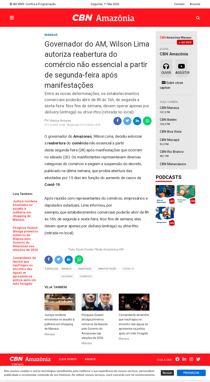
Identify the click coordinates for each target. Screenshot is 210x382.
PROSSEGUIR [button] (191, 372)
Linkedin (184, 359)
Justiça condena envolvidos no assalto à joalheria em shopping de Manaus (25, 210)
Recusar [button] (167, 372)
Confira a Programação (33, 4)
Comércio (86, 276)
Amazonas (84, 269)
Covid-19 (128, 269)
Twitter (198, 359)
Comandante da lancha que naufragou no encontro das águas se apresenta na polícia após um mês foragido (24, 271)
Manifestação (107, 269)
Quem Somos (67, 359)
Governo (67, 276)
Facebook (178, 359)
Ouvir (166, 68)
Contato (179, 4)
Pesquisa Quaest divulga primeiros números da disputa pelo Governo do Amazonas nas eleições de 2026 (25, 239)
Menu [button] (20, 18)
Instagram (191, 359)
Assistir (181, 68)
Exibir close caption (171, 85)
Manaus (67, 269)
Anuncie (195, 4)
